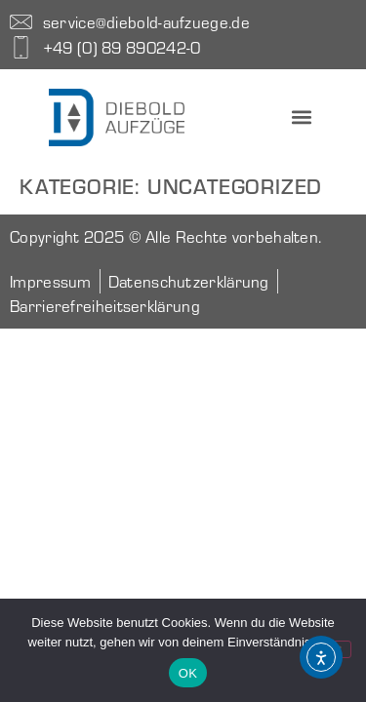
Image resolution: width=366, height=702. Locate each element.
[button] (301, 117)
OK (188, 673)
